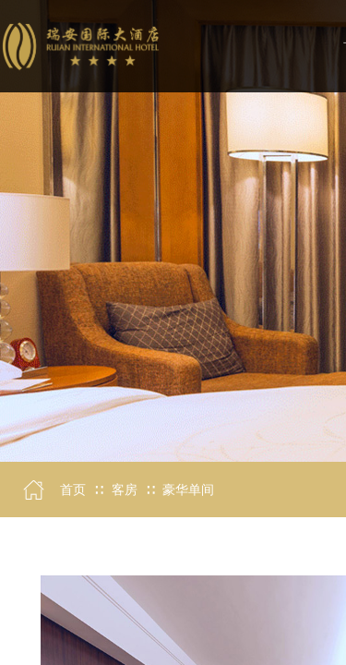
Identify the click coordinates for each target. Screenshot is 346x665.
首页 (73, 490)
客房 (124, 490)
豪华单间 (188, 490)
